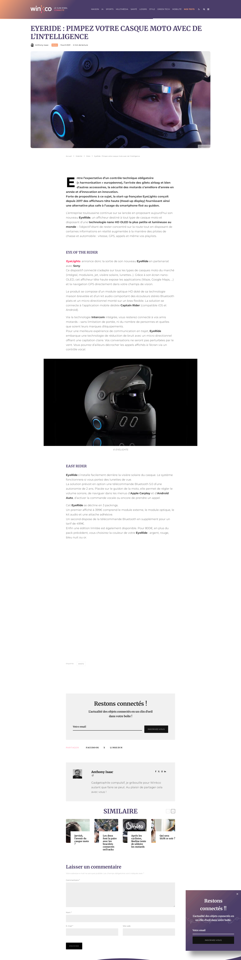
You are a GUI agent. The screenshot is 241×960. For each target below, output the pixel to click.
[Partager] (92, 748)
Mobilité (177, 9)
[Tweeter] (104, 748)
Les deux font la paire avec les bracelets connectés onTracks (110, 842)
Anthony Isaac (42, 45)
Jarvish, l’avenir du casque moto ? (81, 839)
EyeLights (73, 261)
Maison (95, 9)
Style (152, 9)
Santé (134, 9)
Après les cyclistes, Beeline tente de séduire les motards (138, 841)
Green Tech (163, 9)
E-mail (69, 929)
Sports (109, 9)
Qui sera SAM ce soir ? (167, 837)
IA (102, 9)
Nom (69, 916)
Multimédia (122, 9)
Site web (126, 929)
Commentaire (73, 880)
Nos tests (189, 9)
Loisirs (143, 9)
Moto (54, 45)
